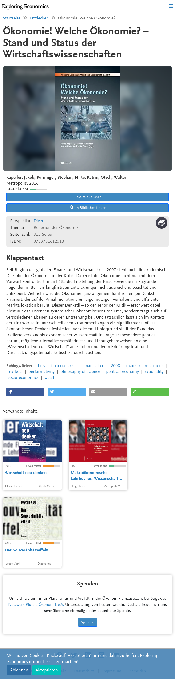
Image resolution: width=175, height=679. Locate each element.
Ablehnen (19, 670)
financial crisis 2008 (101, 366)
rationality (154, 372)
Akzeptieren (47, 670)
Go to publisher (88, 197)
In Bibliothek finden (88, 207)
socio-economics (23, 378)
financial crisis (64, 366)
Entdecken (39, 18)
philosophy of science (80, 372)
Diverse (41, 221)
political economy (122, 372)
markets (15, 372)
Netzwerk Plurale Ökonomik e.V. (36, 605)
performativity (41, 372)
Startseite (11, 18)
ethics (39, 366)
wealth (50, 378)
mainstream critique (145, 366)
